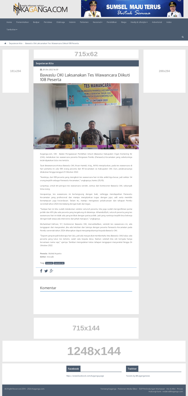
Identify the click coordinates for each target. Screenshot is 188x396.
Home (9, 22)
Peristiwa (48, 22)
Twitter (132, 368)
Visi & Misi (171, 389)
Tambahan (12, 29)
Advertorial (157, 22)
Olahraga (60, 22)
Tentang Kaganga (108, 389)
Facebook (73, 368)
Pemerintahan (22, 22)
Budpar (36, 22)
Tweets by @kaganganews (138, 376)
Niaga (123, 22)
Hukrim (72, 22)
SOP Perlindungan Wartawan (152, 389)
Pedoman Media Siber (127, 389)
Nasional (97, 22)
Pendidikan (112, 22)
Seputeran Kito (15, 43)
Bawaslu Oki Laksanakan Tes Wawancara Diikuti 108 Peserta (52, 43)
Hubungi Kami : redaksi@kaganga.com (166, 391)
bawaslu (49, 263)
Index (169, 22)
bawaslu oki (59, 263)
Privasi (180, 389)
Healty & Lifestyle (139, 22)
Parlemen (84, 22)
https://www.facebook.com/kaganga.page (85, 376)
